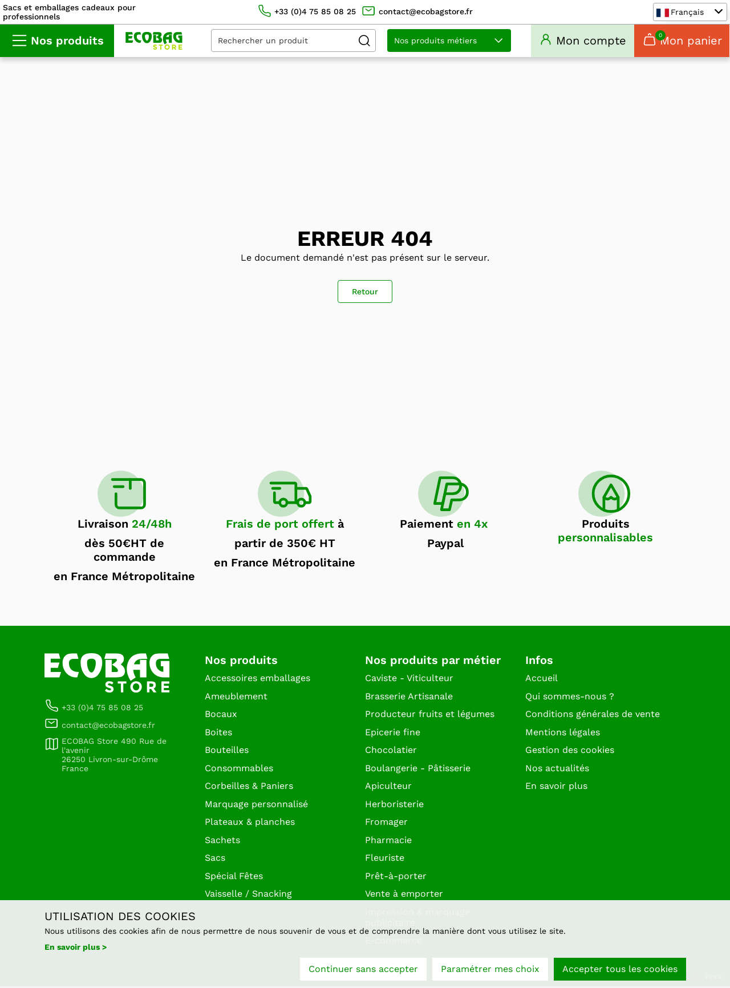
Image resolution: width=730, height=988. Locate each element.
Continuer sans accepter (363, 969)
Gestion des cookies (569, 751)
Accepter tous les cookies (620, 969)
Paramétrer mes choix (490, 969)
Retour (365, 293)
